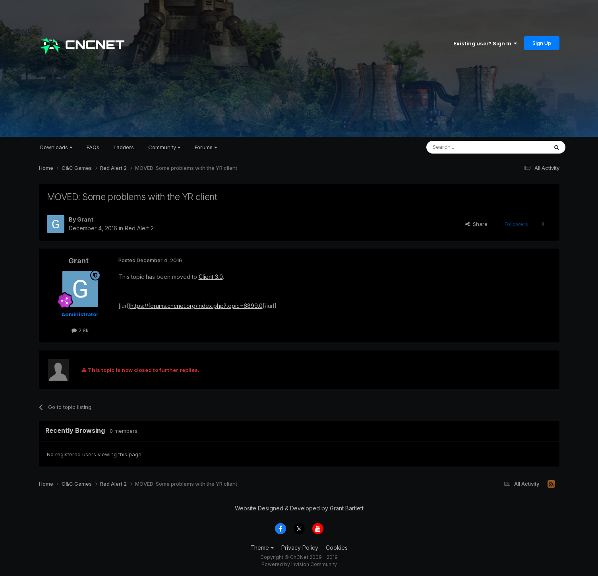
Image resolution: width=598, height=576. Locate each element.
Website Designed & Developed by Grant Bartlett (299, 508)
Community (164, 147)
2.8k (80, 330)
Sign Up (541, 43)
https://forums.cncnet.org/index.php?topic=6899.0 (196, 305)
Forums (206, 147)
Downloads (56, 147)
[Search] (466, 147)
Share (476, 224)
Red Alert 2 (139, 228)
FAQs (93, 147)
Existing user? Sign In (485, 43)
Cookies (337, 547)
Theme (262, 547)
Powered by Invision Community (299, 564)
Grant (85, 219)
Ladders (124, 147)
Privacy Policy (299, 547)
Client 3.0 (211, 276)
